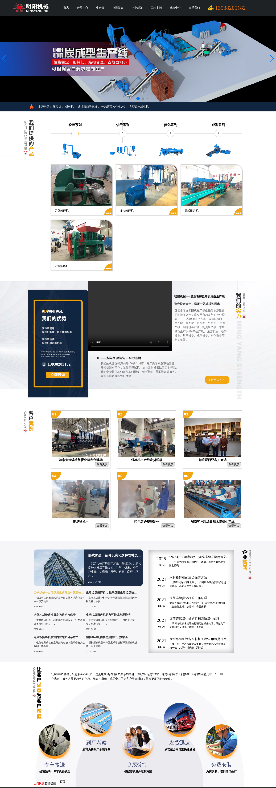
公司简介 (117, 7)
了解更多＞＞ (216, 379)
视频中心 (175, 7)
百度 (62, 781)
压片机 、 (59, 106)
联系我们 (194, 7)
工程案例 (156, 7)
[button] (272, 59)
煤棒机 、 (71, 106)
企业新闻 (137, 7)
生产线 (100, 7)
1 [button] (138, 98)
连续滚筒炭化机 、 (89, 106)
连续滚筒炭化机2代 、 (115, 106)
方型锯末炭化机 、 (140, 106)
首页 (66, 7)
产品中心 (82, 7)
